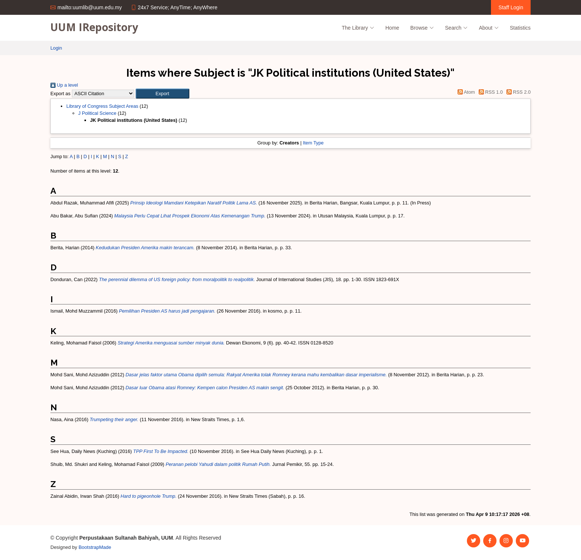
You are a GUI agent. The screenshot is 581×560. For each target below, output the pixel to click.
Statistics (520, 28)
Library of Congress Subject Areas (102, 106)
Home (392, 28)
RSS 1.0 (489, 92)
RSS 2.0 (517, 92)
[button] (162, 94)
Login (56, 48)
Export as (60, 93)
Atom (465, 92)
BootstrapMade (95, 547)
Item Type (313, 143)
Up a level (64, 85)
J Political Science (97, 113)
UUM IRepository (94, 27)
